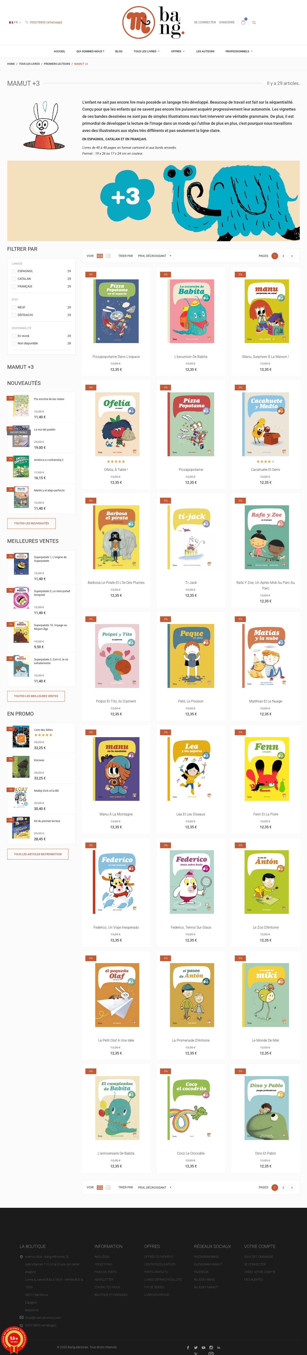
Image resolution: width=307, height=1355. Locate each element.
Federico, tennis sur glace (191, 927)
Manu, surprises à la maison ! (265, 357)
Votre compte (260, 1246)
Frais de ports (106, 1272)
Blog (118, 51)
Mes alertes (253, 1279)
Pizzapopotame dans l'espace (116, 357)
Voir (90, 256)
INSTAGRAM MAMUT (208, 1264)
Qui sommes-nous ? (90, 51)
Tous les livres (145, 51)
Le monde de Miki (265, 1040)
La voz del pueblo (44, 429)
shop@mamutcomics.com (43, 1317)
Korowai (39, 760)
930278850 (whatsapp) (43, 22)
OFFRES (176, 51)
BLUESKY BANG (204, 1279)
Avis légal (102, 1256)
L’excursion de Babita (190, 357)
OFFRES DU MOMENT (158, 1256)
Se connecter (255, 1264)
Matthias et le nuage (265, 701)
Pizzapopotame (191, 470)
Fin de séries (154, 1287)
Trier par (125, 256)
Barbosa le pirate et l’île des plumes (116, 583)
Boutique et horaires (111, 1295)
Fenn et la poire (265, 814)
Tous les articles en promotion (38, 854)
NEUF (44, 307)
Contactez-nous (107, 1287)
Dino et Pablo (265, 1153)
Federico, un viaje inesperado (116, 927)
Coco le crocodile (191, 1153)
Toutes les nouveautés (31, 523)
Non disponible (44, 343)
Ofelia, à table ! (116, 470)
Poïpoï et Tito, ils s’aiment (116, 701)
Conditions (103, 1264)
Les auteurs (205, 51)
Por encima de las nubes (49, 399)
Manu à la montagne (116, 814)
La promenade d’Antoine (191, 1040)
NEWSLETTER (104, 1279)
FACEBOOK (201, 1272)
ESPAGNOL (44, 271)
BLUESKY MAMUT (206, 1287)
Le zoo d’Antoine (266, 927)
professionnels (238, 51)
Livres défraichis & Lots (163, 1279)
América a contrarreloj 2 (48, 459)
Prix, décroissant (156, 256)
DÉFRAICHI (44, 315)
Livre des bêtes (43, 729)
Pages (263, 256)
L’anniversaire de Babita (116, 1153)
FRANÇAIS (44, 286)
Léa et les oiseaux (190, 814)
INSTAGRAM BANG (206, 1256)
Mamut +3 (20, 367)
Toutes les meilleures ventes (36, 696)
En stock (44, 336)
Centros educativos (160, 1264)
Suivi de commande (258, 1256)
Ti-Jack (191, 583)
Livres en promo (156, 1295)
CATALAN (44, 279)
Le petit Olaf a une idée (116, 1040)
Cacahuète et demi (265, 470)
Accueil (59, 51)
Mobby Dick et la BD (46, 790)
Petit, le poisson (191, 701)
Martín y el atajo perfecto (49, 490)
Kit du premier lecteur (47, 821)
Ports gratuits (156, 1272)
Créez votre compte (260, 1272)
